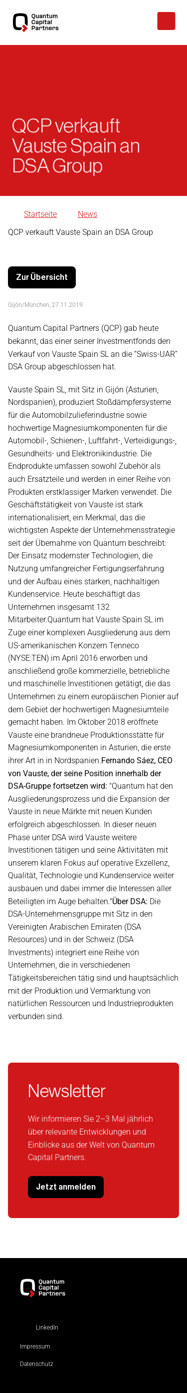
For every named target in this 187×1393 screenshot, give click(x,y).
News (87, 214)
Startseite (40, 214)
